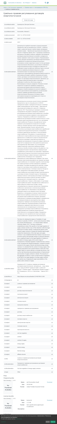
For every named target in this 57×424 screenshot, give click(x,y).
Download (49, 382)
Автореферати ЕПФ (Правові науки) (41, 7)
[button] (47, 3)
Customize (3, 421)
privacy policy (19, 419)
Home (5, 7)
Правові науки (29, 7)
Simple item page (28, 20)
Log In (50, 3)
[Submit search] (45, 3)
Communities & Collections (15, 3)
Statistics (34, 3)
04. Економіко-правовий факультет (15, 7)
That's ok (53, 421)
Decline (47, 421)
